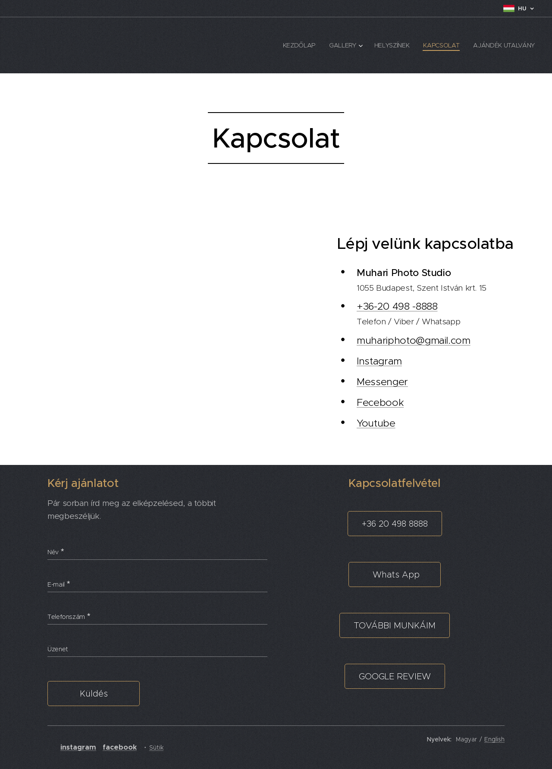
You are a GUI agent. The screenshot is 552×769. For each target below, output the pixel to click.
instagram (78, 747)
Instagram (379, 361)
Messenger (382, 382)
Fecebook (380, 402)
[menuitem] (299, 45)
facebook (120, 747)
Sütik (156, 747)
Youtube (376, 423)
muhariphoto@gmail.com (413, 340)
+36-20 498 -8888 (397, 306)
